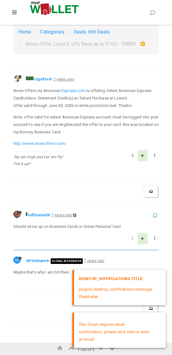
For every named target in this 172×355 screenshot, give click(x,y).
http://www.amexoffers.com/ (40, 143)
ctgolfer (41, 79)
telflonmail (37, 215)
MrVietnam (36, 261)
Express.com (73, 90)
